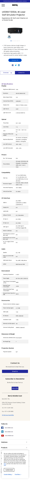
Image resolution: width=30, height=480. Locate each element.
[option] (15, 31)
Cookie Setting (8, 474)
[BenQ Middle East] (15, 428)
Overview (7, 72)
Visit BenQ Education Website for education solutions (15, 1)
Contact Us (15, 60)
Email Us (15, 371)
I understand (9, 470)
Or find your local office (8, 415)
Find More (18, 474)
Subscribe (15, 388)
